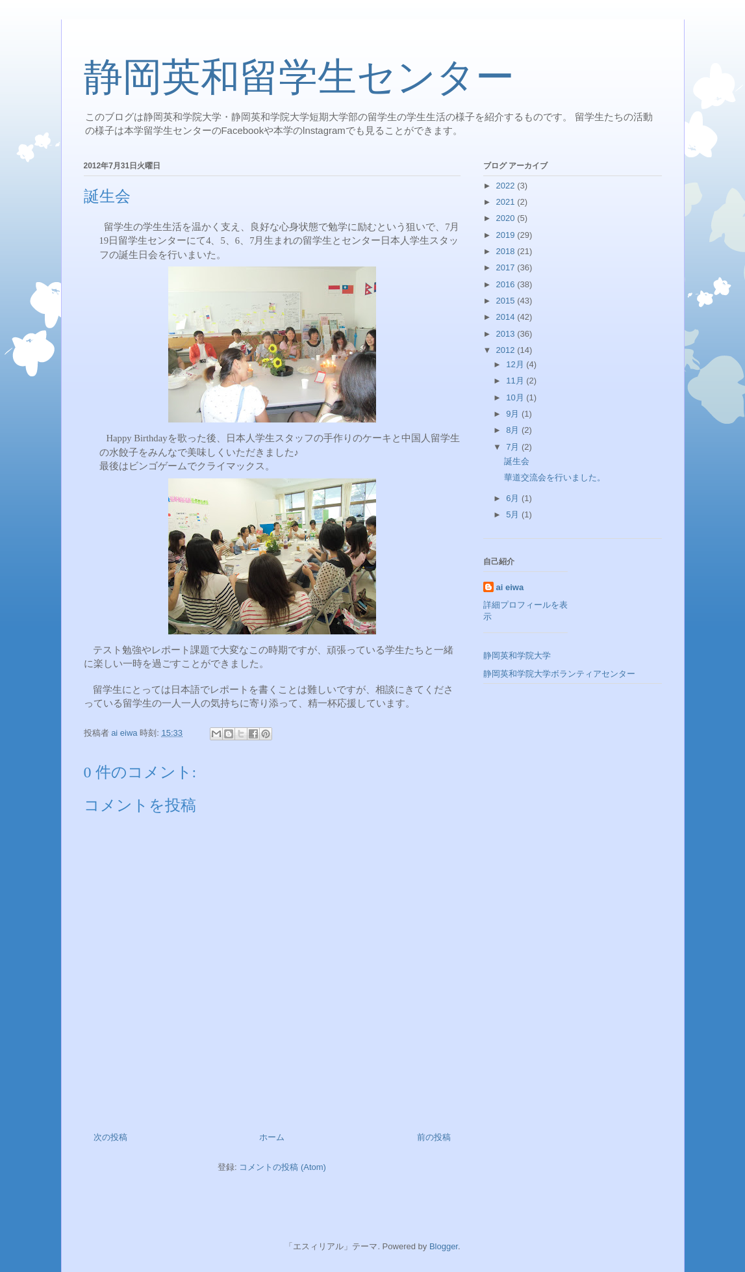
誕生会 (516, 461)
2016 (507, 284)
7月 (514, 447)
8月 (514, 430)
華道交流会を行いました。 (554, 477)
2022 (507, 185)
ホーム (271, 1137)
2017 (507, 267)
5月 (514, 514)
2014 (507, 317)
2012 (507, 350)
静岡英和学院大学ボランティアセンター (559, 674)
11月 (516, 380)
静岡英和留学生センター (299, 77)
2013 (507, 334)
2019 (507, 235)
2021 (507, 202)
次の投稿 (110, 1137)
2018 (507, 251)
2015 (507, 300)
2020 (507, 218)
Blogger (443, 1246)
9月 (514, 414)
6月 (514, 498)
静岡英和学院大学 (517, 655)
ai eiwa (510, 587)
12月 (516, 364)
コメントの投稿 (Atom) (282, 1167)
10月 (516, 397)
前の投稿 (434, 1137)
